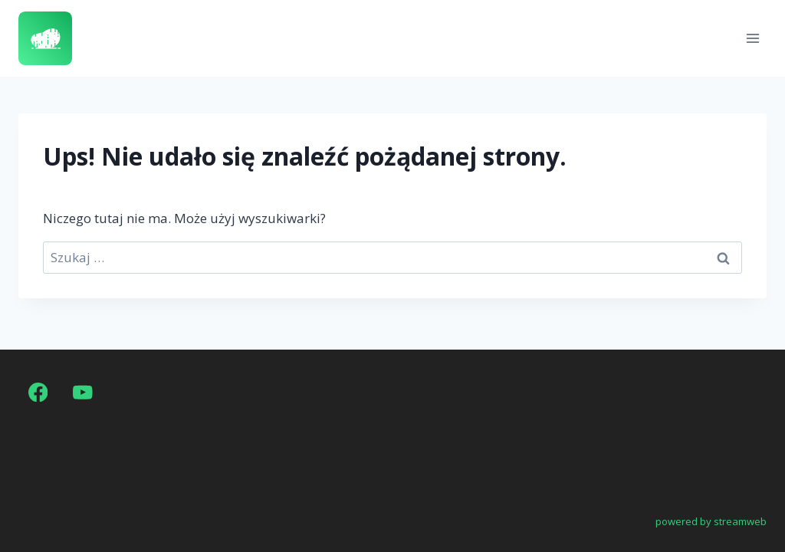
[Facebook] (37, 392)
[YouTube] (83, 392)
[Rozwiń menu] (752, 38)
